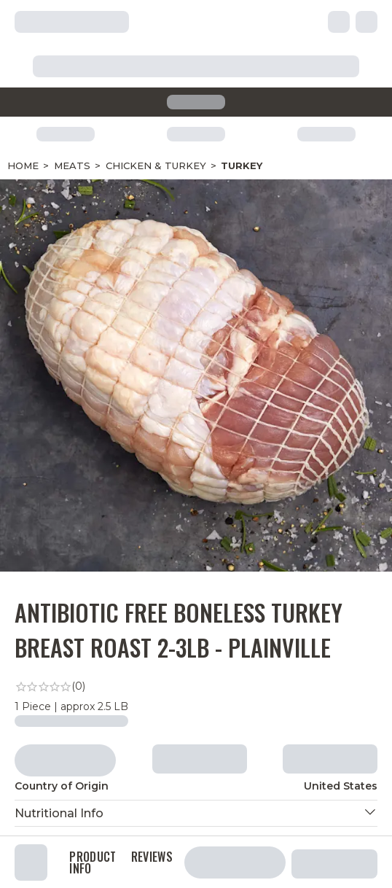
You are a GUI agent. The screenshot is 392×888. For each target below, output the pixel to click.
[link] (196, 686)
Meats (72, 165)
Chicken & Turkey (156, 165)
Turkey (241, 165)
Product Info (92, 862)
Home (23, 165)
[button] (196, 813)
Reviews (152, 858)
